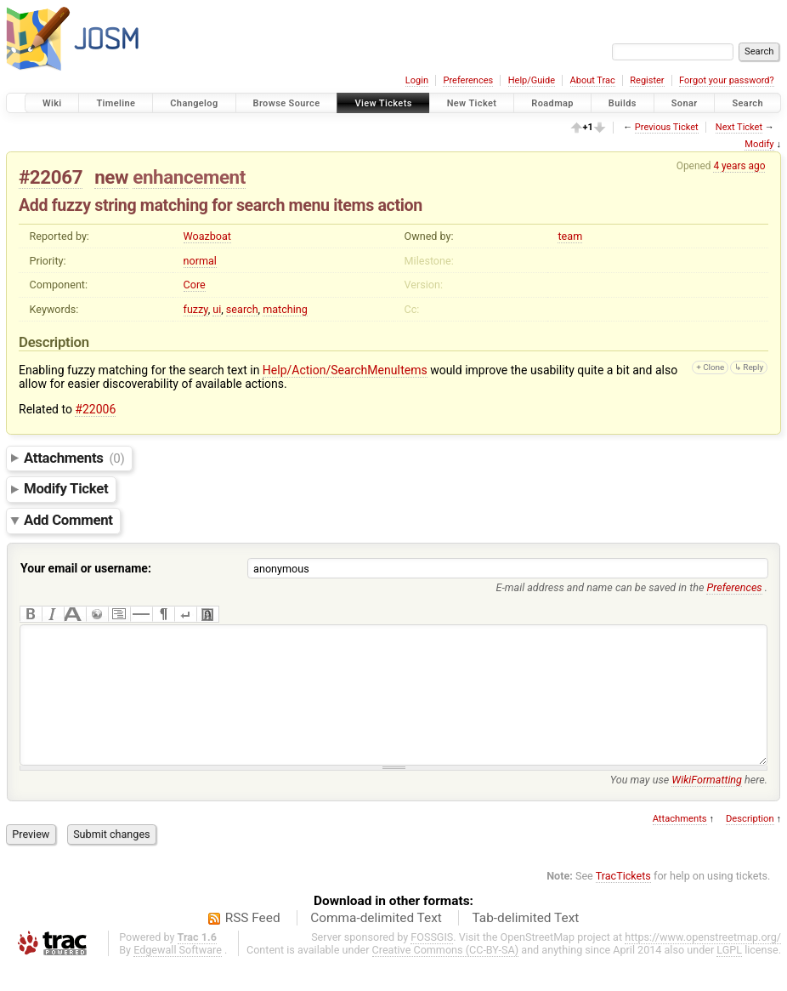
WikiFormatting (706, 805)
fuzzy (196, 309)
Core (195, 284)
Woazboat (208, 236)
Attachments (74, 457)
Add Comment (68, 520)
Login (416, 80)
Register (647, 80)
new (111, 177)
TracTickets (623, 901)
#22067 (50, 177)
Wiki (52, 103)
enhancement (189, 177)
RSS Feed (252, 943)
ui (216, 309)
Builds (623, 103)
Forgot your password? (726, 80)
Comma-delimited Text (376, 943)
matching (285, 309)
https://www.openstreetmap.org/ (703, 962)
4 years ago (739, 166)
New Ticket (472, 103)
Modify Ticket (66, 489)
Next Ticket (739, 127)
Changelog (194, 103)
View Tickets (382, 103)
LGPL (729, 975)
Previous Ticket (667, 127)
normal (200, 260)
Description (750, 844)
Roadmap (552, 103)
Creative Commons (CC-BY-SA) (445, 975)
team (570, 236)
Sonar (684, 103)
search (242, 309)
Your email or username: (85, 568)
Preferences (468, 80)
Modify (759, 144)
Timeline (115, 103)
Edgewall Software (177, 975)
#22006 (95, 409)
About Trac (592, 80)
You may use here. (688, 805)
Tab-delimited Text (525, 943)
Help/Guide (531, 80)
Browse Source (286, 103)
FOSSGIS (431, 962)
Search (747, 103)
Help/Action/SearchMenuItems (345, 370)
